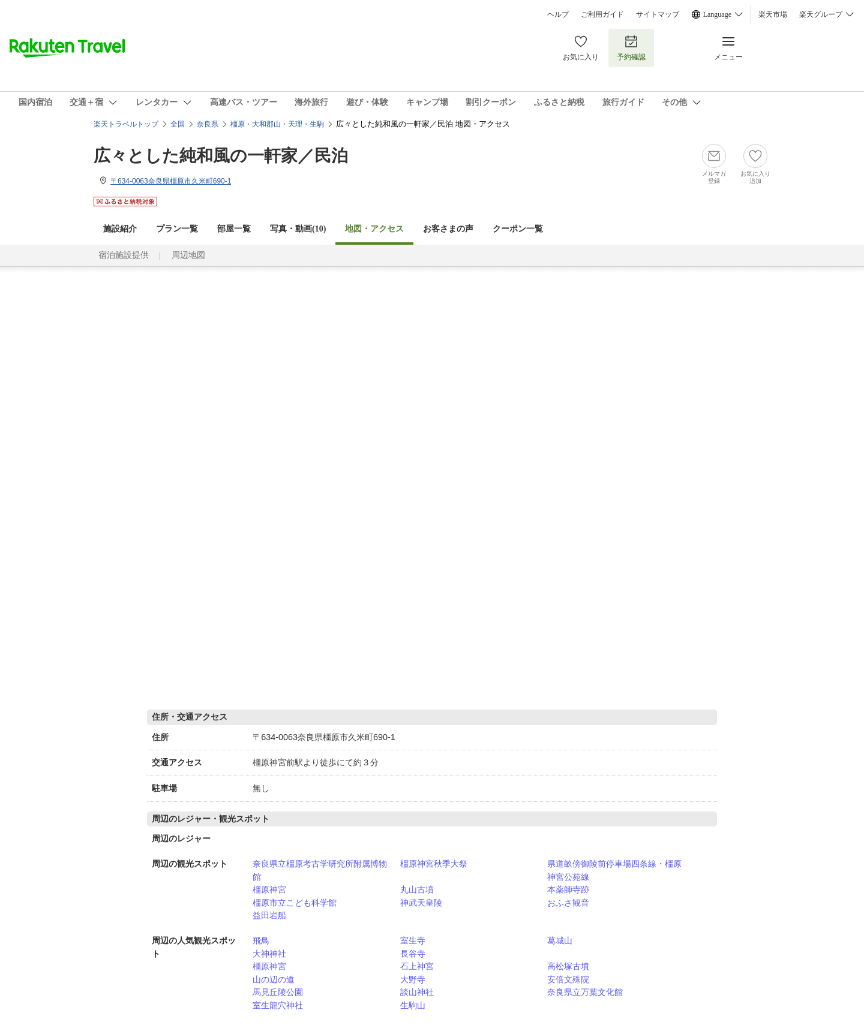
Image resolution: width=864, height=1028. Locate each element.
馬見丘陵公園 (278, 992)
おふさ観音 (568, 902)
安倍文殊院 (568, 979)
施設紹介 (120, 228)
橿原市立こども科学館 (295, 902)
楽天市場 (772, 14)
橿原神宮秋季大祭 (433, 863)
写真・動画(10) (298, 228)
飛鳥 (261, 940)
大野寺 (412, 979)
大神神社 (269, 953)
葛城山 (559, 940)
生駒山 (412, 1005)
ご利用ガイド (602, 14)
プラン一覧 (177, 228)
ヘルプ (558, 14)
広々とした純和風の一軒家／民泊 (221, 155)
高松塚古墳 (568, 966)
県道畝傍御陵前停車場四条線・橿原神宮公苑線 (614, 870)
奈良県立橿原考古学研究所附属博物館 (320, 870)
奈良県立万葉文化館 (585, 992)
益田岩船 (269, 915)
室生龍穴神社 (278, 1005)
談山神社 (417, 992)
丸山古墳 (417, 889)
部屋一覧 (234, 228)
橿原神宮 (269, 889)
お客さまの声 (448, 228)
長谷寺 (412, 953)
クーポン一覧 (518, 228)
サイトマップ (657, 14)
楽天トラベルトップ (126, 124)
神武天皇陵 (421, 902)
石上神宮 (417, 966)
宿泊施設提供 (123, 255)
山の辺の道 (274, 979)
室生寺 (412, 940)
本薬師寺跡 (568, 889)
